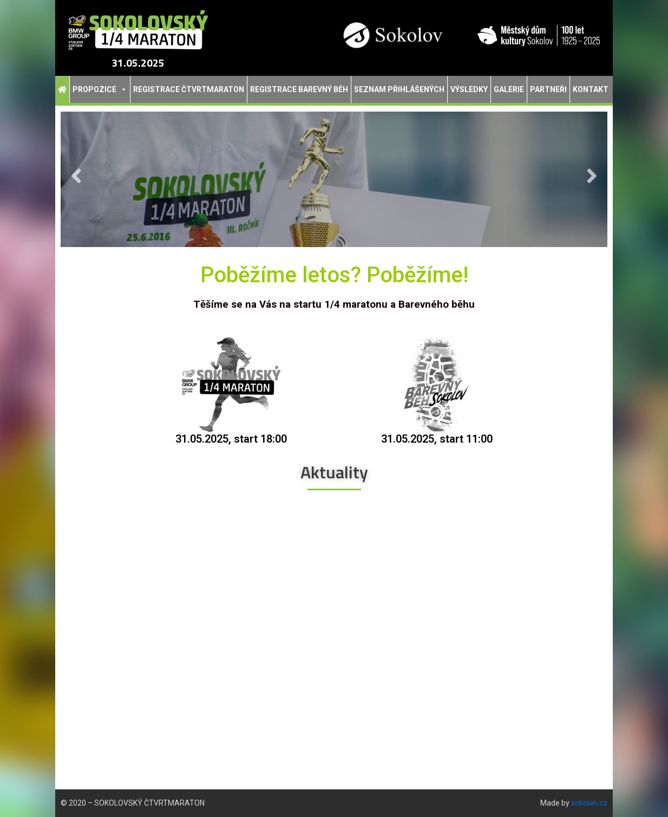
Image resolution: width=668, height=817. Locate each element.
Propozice (100, 89)
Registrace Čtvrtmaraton (188, 89)
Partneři (548, 89)
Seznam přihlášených (399, 89)
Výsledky (469, 89)
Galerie (509, 89)
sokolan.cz (589, 803)
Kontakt (590, 89)
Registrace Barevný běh (299, 89)
